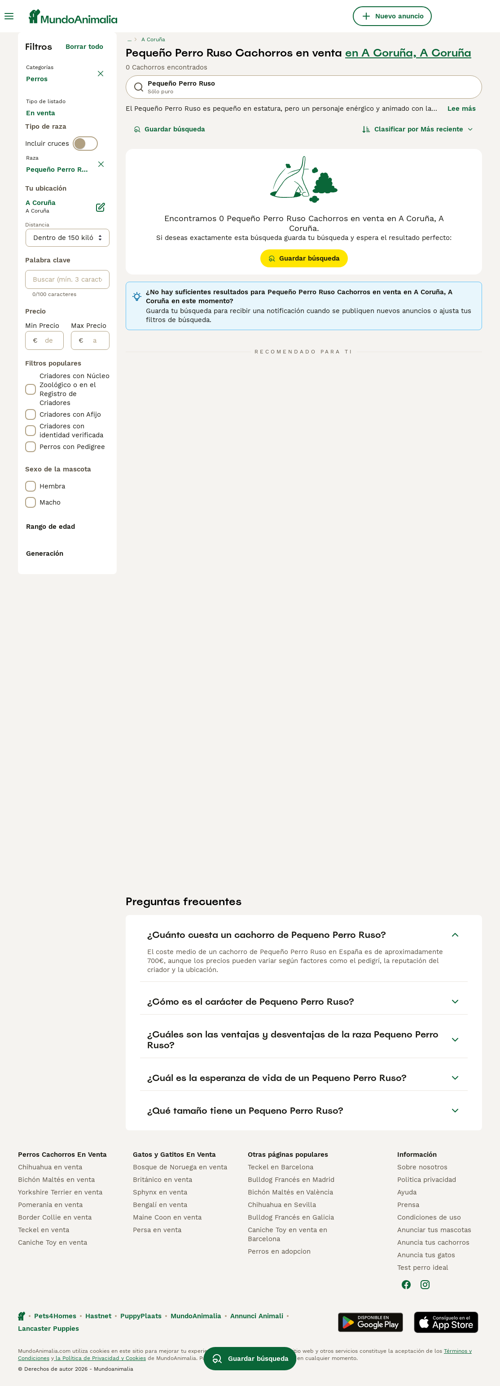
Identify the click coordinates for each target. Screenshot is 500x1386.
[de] (50, 603)
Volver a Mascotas (58, 66)
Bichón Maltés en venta (56, 1182)
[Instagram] (425, 1287)
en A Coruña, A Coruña (408, 53)
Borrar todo (84, 47)
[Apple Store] (446, 1325)
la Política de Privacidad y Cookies (100, 1361)
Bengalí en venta (160, 1207)
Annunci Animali (256, 1319)
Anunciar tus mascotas (434, 1233)
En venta (47, 129)
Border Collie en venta (55, 1220)
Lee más (461, 109)
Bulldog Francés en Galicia (291, 1220)
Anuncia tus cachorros (433, 1245)
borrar (93, 225)
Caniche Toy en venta (52, 1245)
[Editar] (101, 470)
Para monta (52, 172)
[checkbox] (30, 267)
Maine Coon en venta (167, 1220)
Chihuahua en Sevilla (282, 1207)
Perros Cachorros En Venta (62, 1157)
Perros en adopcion (279, 1254)
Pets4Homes (55, 1319)
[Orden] (418, 129)
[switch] (85, 206)
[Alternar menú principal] (9, 16)
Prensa (408, 1207)
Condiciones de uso (429, 1220)
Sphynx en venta (160, 1195)
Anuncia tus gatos (426, 1258)
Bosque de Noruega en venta (180, 1170)
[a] (96, 603)
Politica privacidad (426, 1182)
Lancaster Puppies (48, 1331)
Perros (38, 88)
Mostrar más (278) (72, 431)
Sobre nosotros (422, 1170)
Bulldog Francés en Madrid (291, 1182)
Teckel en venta (43, 1233)
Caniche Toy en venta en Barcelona (287, 1237)
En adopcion (53, 151)
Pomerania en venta (50, 1207)
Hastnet (98, 1319)
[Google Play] (370, 1325)
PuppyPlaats (141, 1319)
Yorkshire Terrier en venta (60, 1195)
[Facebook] (406, 1287)
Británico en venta (162, 1182)
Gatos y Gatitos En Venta (174, 1157)
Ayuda (407, 1195)
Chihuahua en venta (50, 1170)
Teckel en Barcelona (280, 1170)
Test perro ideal (422, 1270)
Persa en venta (157, 1233)
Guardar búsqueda (169, 129)
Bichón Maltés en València (290, 1195)
